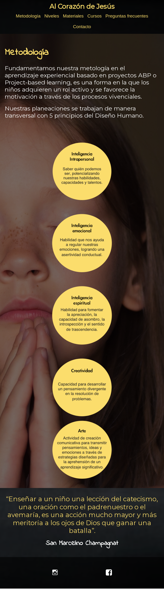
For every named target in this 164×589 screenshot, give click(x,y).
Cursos (94, 15)
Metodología (28, 15)
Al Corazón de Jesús (82, 6)
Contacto (82, 26)
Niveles (51, 15)
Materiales (73, 15)
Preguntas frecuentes (127, 15)
